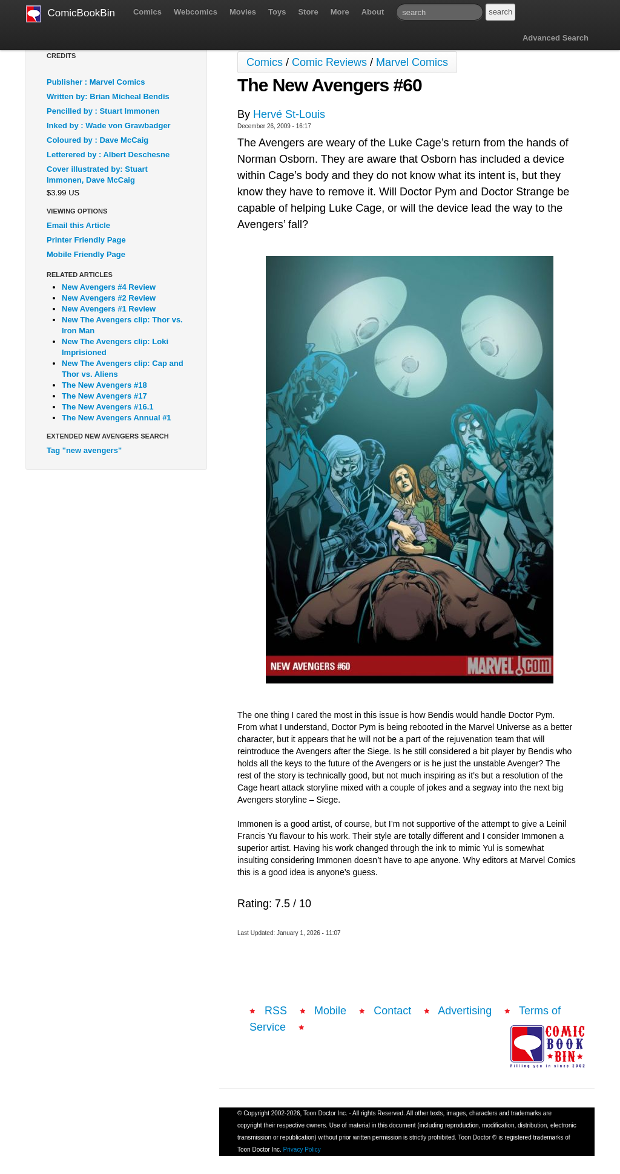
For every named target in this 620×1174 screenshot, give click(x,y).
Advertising (465, 1011)
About (372, 11)
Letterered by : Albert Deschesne (108, 154)
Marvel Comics (412, 62)
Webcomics (195, 11)
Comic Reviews (329, 62)
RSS (276, 1011)
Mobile (330, 1011)
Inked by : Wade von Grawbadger (109, 125)
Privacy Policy (302, 1149)
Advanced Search (556, 37)
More (340, 11)
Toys (277, 11)
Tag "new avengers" (84, 450)
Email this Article (78, 225)
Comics (147, 11)
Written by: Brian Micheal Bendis (108, 96)
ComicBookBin (70, 13)
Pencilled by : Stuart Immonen (103, 111)
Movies (242, 11)
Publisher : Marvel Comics (96, 81)
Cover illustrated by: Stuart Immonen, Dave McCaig (97, 174)
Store (308, 11)
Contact (392, 1011)
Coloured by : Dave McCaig (97, 140)
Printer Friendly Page (86, 239)
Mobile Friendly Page (86, 254)
